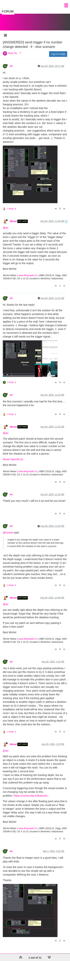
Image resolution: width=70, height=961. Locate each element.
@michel (8, 528)
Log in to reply (58, 50)
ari (11, 62)
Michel (13, 217)
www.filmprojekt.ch (27, 271)
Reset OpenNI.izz (13, 455)
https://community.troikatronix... (32, 791)
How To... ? (14, 49)
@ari (5, 223)
